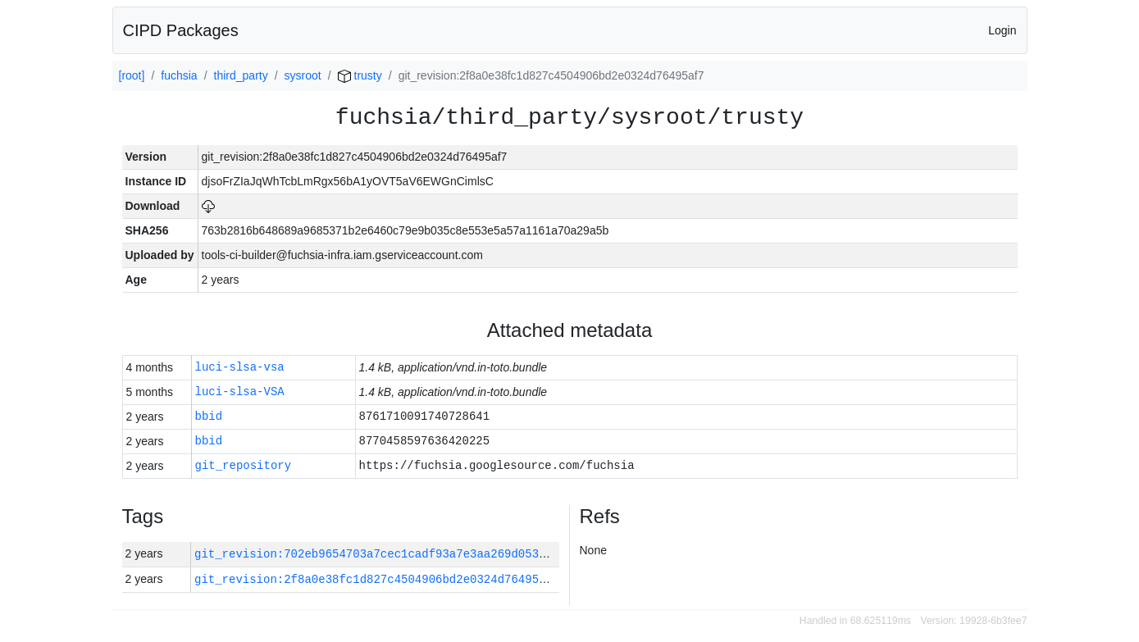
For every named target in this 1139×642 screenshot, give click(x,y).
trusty (360, 75)
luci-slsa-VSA (240, 392)
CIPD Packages (181, 30)
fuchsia (179, 75)
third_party (241, 75)
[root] (132, 75)
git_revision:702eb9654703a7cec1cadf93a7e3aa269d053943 (376, 554)
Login (1002, 30)
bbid (209, 417)
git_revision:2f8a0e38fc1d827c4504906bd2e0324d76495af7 (376, 579)
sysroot (303, 75)
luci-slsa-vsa (240, 368)
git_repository (243, 466)
